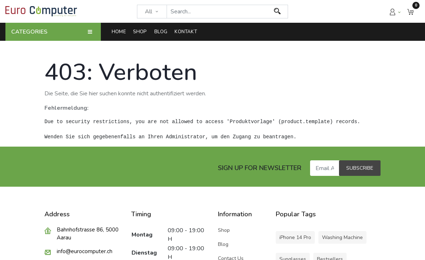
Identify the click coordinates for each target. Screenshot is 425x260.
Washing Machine (342, 237)
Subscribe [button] (359, 168)
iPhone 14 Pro (295, 237)
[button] (411, 11)
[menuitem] (120, 32)
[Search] (277, 11)
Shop (224, 230)
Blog (223, 244)
